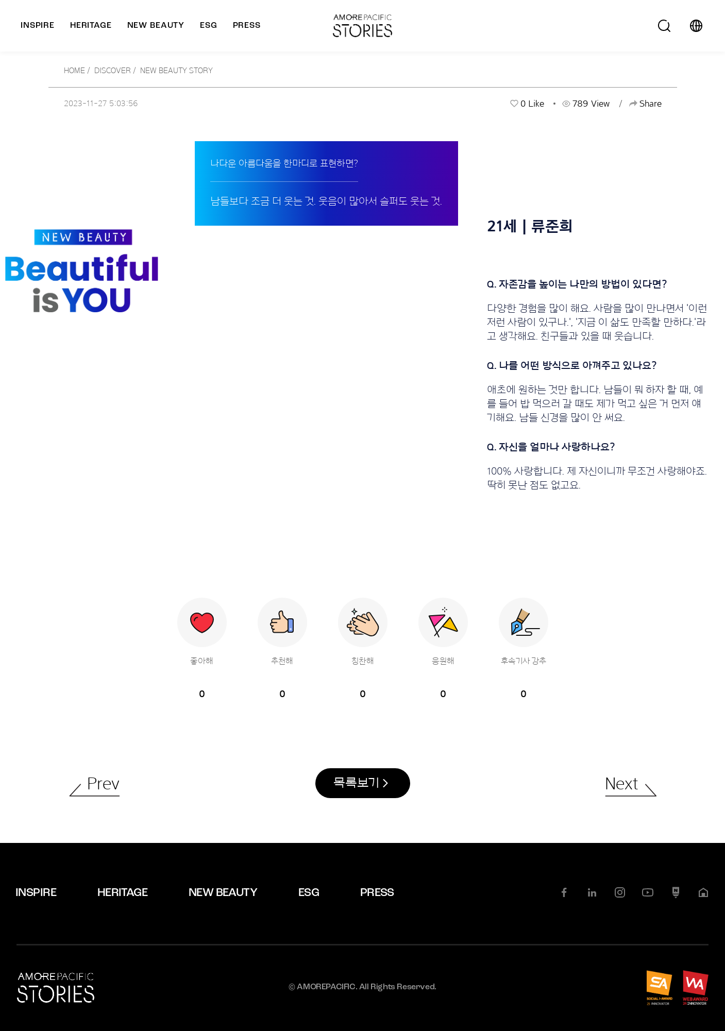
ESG (308, 894)
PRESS (377, 894)
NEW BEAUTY (223, 894)
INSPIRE (35, 894)
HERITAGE (122, 894)
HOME (74, 70)
